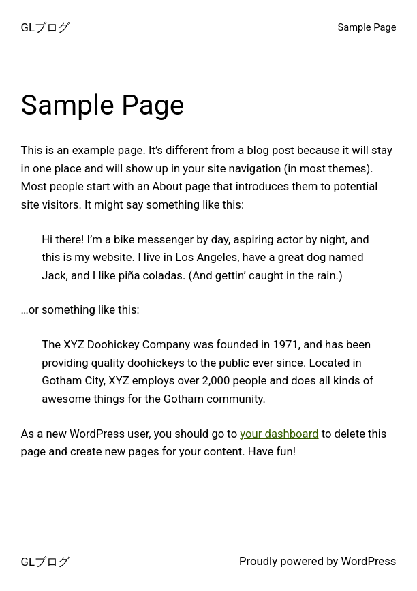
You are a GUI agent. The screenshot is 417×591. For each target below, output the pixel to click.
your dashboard (279, 433)
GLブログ (45, 27)
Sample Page (367, 27)
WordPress (368, 561)
